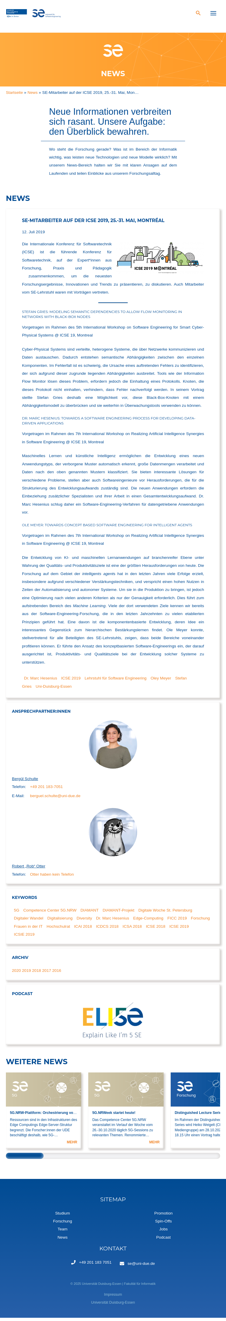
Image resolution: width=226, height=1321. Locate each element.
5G (16, 914)
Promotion (163, 1216)
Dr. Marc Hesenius (40, 681)
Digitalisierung (60, 921)
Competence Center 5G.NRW (50, 914)
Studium (62, 1216)
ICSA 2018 (132, 929)
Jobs (163, 1232)
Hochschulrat (58, 929)
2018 (36, 974)
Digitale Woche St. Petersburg (165, 914)
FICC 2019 (177, 921)
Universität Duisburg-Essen (113, 1306)
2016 (56, 974)
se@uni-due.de (141, 1267)
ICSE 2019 (71, 681)
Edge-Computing (148, 921)
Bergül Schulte (25, 782)
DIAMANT (90, 914)
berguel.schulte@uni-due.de (55, 799)
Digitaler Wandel (28, 921)
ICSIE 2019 (24, 938)
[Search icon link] (198, 16)
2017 (46, 974)
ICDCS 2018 (107, 929)
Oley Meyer (161, 681)
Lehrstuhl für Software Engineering (115, 681)
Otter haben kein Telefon (52, 877)
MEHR (72, 1145)
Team (62, 1232)
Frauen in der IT (28, 929)
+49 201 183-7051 (46, 790)
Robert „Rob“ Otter (28, 869)
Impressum (113, 1298)
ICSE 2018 (155, 929)
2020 (16, 974)
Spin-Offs (163, 1224)
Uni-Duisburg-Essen (54, 689)
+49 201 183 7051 (95, 1265)
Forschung (200, 921)
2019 (26, 974)
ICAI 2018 (83, 929)
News (62, 1240)
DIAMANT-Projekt (118, 914)
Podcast (163, 1240)
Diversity (84, 921)
